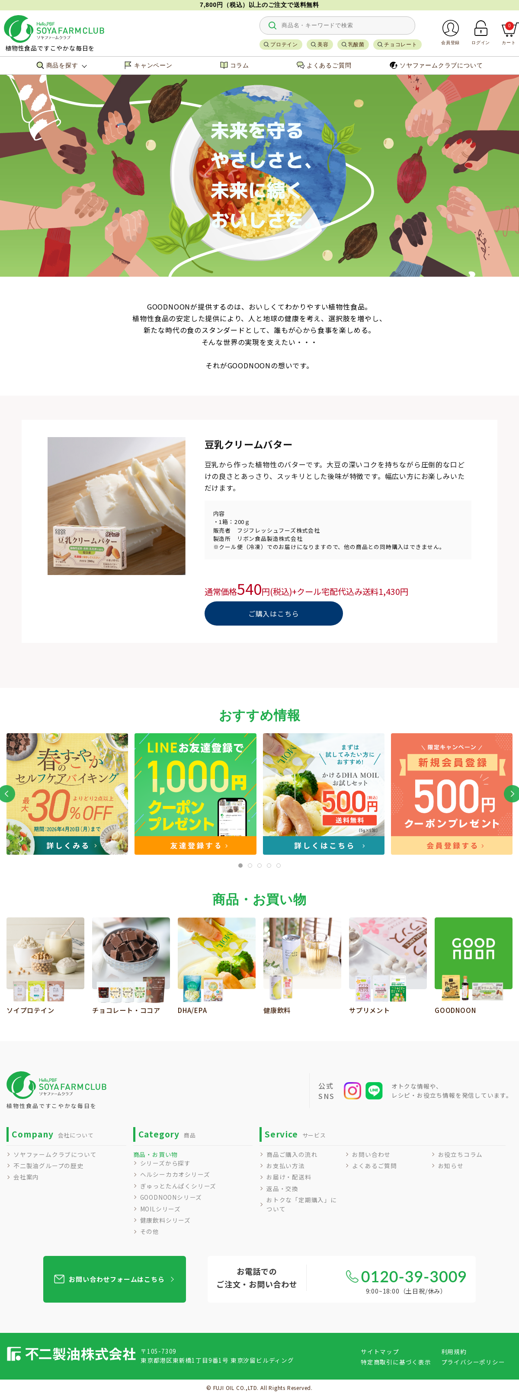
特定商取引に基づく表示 (396, 1362)
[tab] (240, 865)
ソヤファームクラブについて (436, 65)
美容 (323, 45)
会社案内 (26, 1176)
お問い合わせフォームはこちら (116, 1279)
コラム (234, 65)
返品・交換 (282, 1188)
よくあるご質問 (324, 65)
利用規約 (454, 1351)
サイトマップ (380, 1351)
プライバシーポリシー (473, 1362)
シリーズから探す (165, 1163)
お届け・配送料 (288, 1176)
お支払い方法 (285, 1165)
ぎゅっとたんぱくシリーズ (178, 1186)
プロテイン (284, 45)
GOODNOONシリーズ (171, 1197)
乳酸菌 (356, 45)
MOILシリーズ (160, 1208)
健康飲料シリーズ (165, 1220)
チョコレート (400, 45)
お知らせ (451, 1165)
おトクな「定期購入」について (301, 1204)
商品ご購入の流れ (291, 1154)
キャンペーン (148, 65)
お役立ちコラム (460, 1154)
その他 (149, 1231)
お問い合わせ (371, 1154)
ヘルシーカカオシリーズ (175, 1174)
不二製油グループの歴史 (48, 1165)
